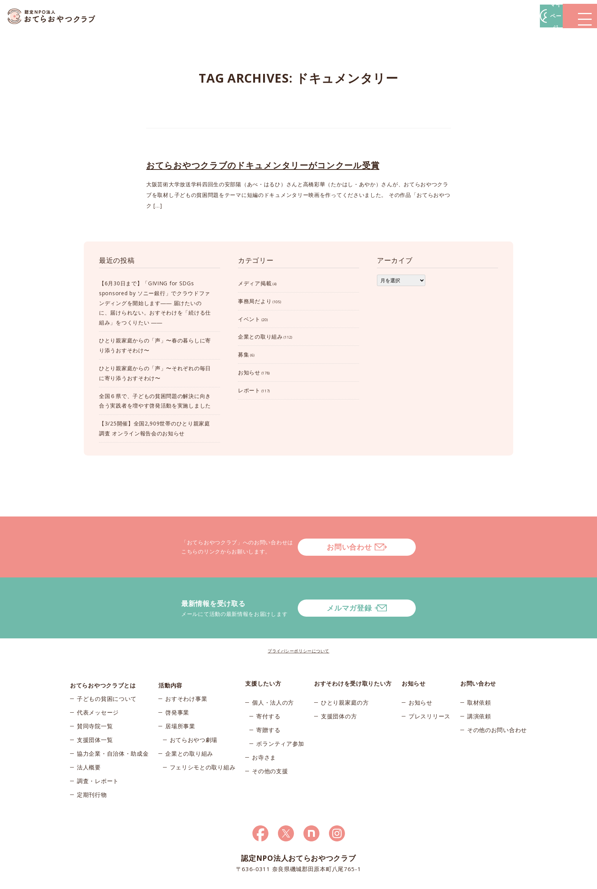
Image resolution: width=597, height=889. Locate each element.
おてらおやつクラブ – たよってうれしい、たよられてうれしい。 (57, 16)
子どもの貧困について (107, 672)
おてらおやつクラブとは (103, 653)
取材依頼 (479, 672)
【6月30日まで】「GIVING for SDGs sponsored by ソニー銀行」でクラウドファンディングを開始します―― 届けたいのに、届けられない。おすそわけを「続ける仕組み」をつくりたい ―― (155, 303)
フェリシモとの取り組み (203, 740)
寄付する (268, 685)
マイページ (481, 16)
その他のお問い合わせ (497, 699)
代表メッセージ (98, 685)
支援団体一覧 (95, 713)
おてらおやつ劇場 (194, 713)
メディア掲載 (254, 283)
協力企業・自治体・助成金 (112, 727)
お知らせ (249, 372)
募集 (243, 354)
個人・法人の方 (273, 672)
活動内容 (170, 653)
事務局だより (254, 301)
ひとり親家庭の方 (345, 672)
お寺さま (264, 727)
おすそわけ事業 (186, 672)
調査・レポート (98, 754)
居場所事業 (180, 699)
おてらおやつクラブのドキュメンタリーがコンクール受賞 (262, 165)
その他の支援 (270, 740)
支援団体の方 (339, 685)
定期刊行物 (92, 768)
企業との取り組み (260, 336)
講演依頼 (479, 685)
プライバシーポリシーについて (298, 620)
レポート (249, 390)
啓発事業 (177, 685)
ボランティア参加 (280, 713)
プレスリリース (429, 685)
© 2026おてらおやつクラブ (161, 881)
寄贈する (268, 699)
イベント (249, 319)
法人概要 (89, 740)
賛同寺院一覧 (95, 699)
